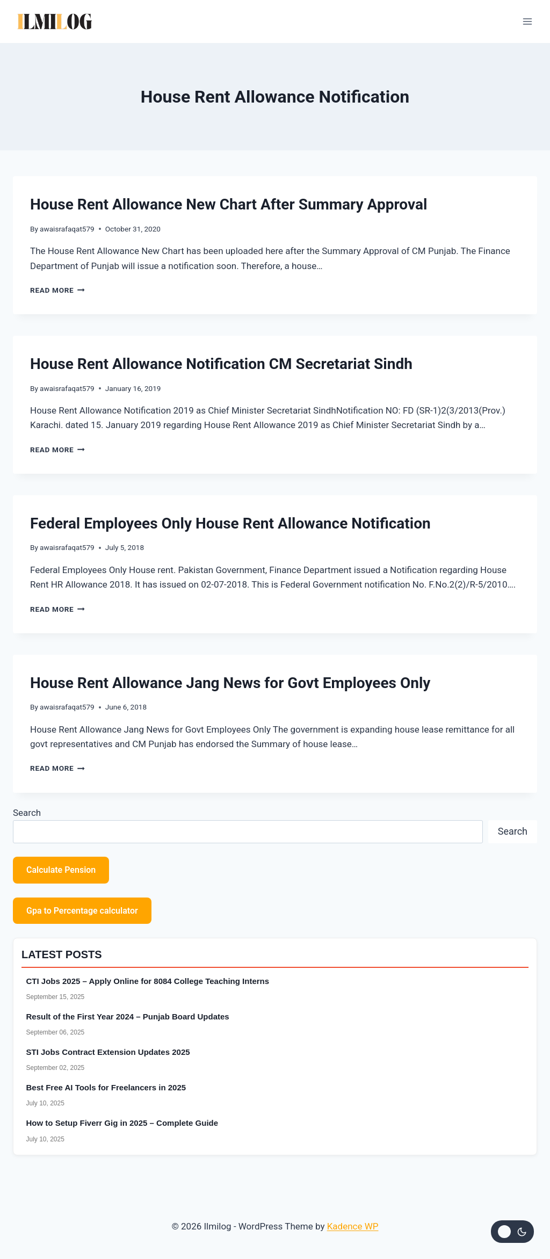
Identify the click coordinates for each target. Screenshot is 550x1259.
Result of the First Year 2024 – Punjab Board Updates (127, 1016)
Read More (57, 290)
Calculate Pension (61, 870)
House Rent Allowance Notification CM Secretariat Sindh (221, 364)
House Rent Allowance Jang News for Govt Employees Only (230, 683)
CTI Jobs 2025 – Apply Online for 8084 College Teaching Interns (148, 981)
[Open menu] (527, 21)
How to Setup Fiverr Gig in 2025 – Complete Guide (122, 1122)
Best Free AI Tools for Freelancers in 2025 (106, 1087)
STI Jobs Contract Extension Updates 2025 (108, 1052)
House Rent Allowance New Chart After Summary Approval (228, 204)
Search (27, 812)
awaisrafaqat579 (67, 229)
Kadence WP (353, 1226)
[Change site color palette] (512, 1231)
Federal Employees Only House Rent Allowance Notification (230, 523)
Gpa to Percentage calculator (82, 911)
